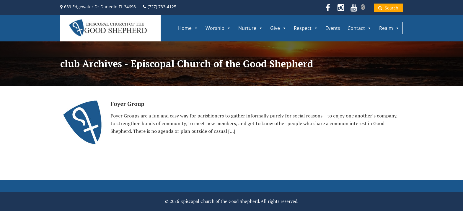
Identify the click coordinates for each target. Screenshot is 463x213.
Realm (389, 28)
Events (332, 28)
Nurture (250, 28)
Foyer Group (127, 103)
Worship (218, 28)
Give (278, 28)
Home (188, 28)
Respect (306, 28)
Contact (359, 28)
